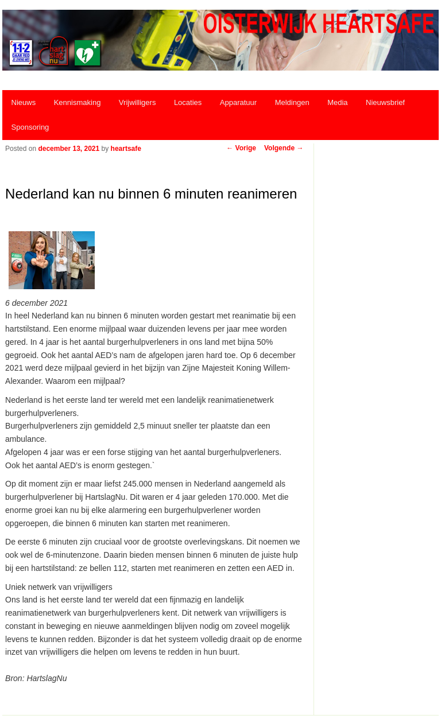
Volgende (283, 148)
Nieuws (23, 102)
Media (337, 102)
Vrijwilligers (137, 102)
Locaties (188, 102)
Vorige (241, 148)
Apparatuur (238, 102)
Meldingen (292, 102)
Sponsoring (30, 127)
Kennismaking (77, 102)
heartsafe (126, 149)
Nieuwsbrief (385, 102)
